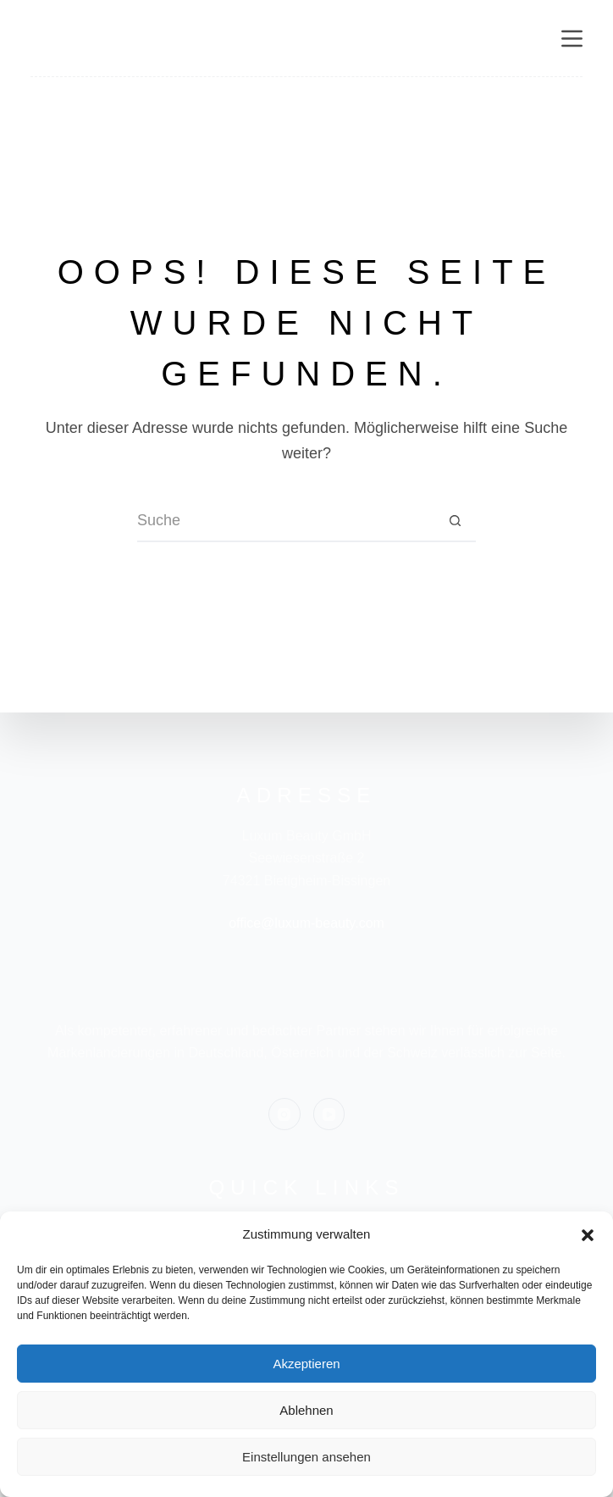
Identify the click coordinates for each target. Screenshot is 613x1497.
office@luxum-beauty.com (306, 923)
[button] (587, 1235)
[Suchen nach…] (285, 521)
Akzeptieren (306, 1363)
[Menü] (572, 38)
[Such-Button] (455, 521)
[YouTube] (329, 1114)
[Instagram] (284, 1114)
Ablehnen (306, 1410)
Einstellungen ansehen (306, 1457)
